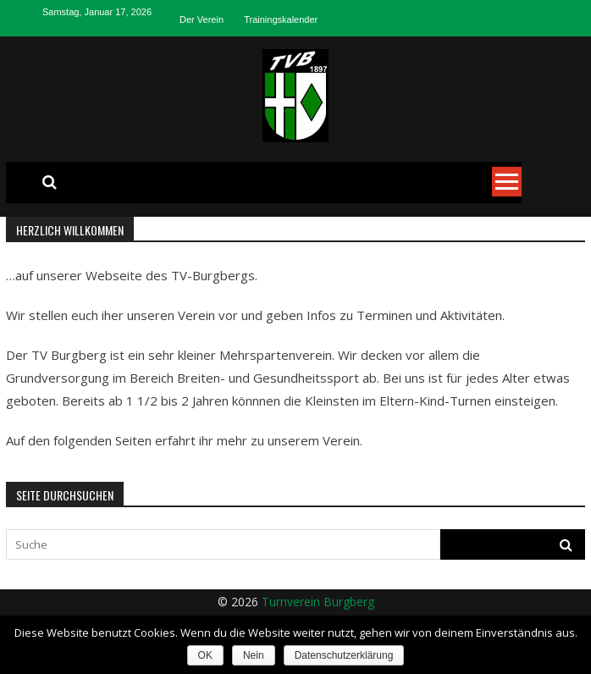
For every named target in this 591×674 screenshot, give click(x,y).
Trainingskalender (281, 19)
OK (205, 655)
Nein (253, 655)
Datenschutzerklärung (344, 655)
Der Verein (202, 19)
